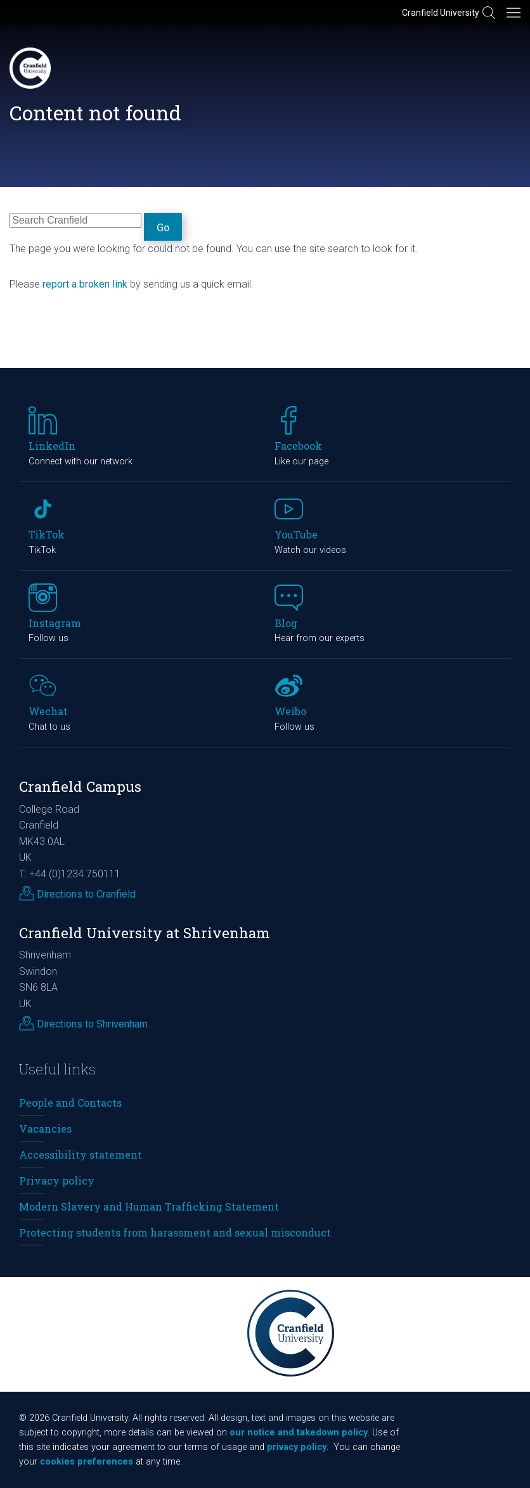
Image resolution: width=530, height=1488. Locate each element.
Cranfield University (440, 13)
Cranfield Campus (80, 786)
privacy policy (296, 1447)
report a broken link (84, 284)
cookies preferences (86, 1461)
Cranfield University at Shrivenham (144, 933)
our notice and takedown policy (298, 1432)
